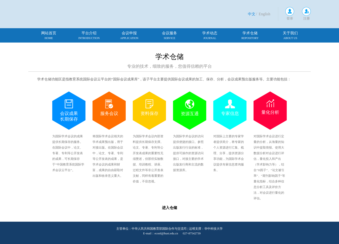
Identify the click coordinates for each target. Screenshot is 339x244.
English (264, 14)
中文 (251, 14)
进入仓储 (169, 208)
